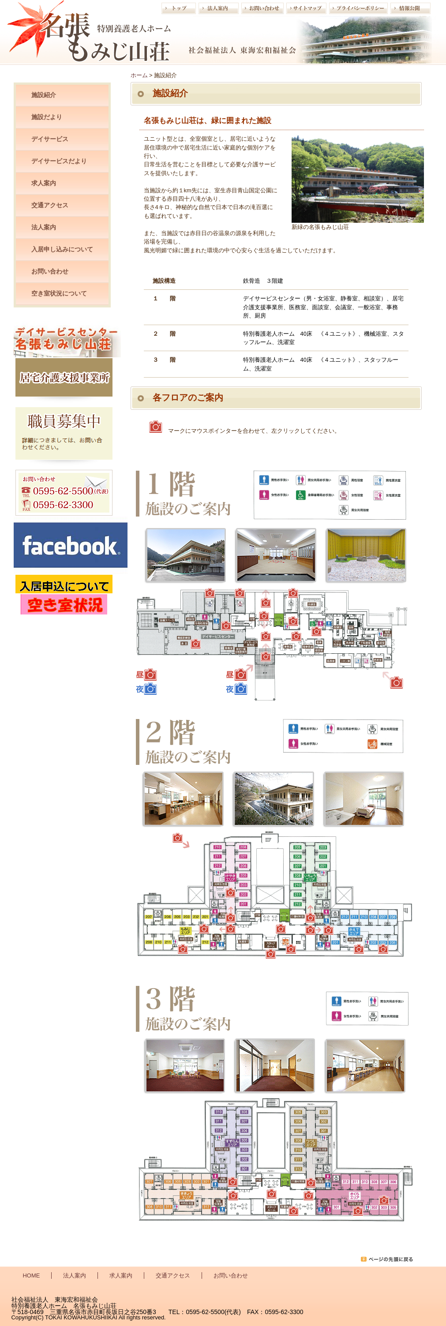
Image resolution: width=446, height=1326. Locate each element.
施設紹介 (43, 94)
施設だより (46, 116)
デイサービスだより (59, 161)
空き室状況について (59, 293)
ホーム (139, 75)
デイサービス (49, 138)
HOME (31, 1275)
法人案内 (43, 227)
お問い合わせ (49, 271)
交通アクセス (49, 205)
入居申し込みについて (62, 249)
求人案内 (43, 183)
